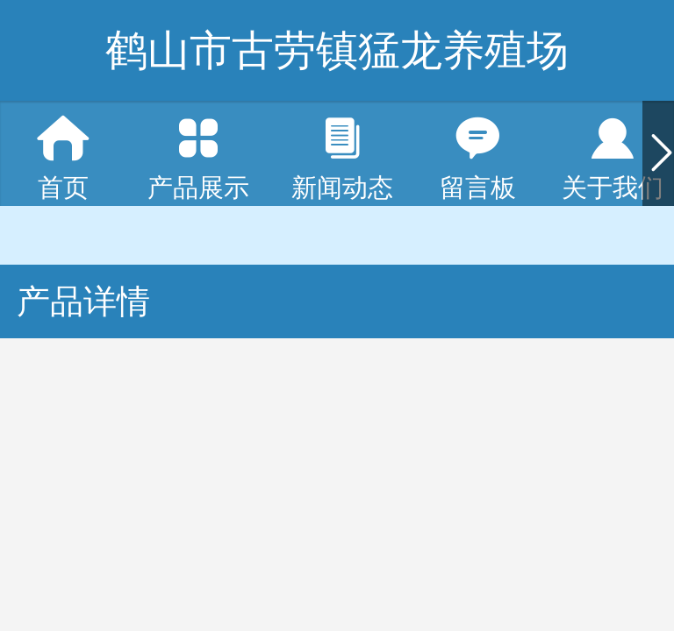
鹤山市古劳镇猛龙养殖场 (337, 50)
